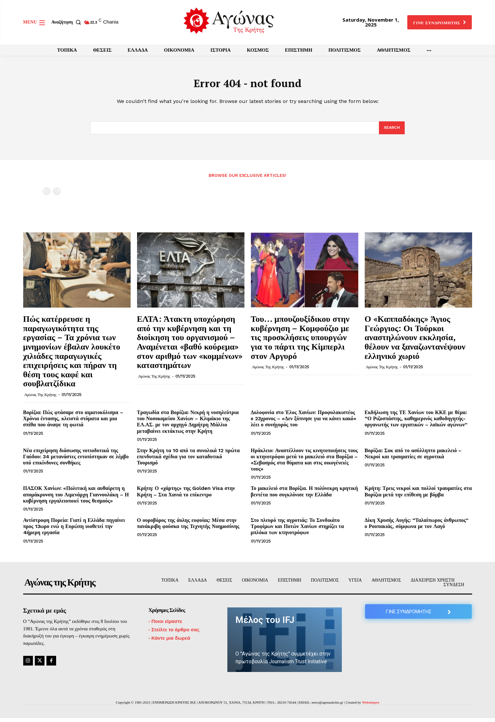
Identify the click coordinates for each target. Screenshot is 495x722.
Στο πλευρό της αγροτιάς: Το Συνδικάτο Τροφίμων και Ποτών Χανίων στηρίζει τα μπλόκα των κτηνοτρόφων (297, 530)
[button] (67, 22)
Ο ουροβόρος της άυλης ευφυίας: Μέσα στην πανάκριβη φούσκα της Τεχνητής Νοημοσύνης (188, 527)
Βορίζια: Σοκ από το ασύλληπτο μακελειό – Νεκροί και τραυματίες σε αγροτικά (413, 457)
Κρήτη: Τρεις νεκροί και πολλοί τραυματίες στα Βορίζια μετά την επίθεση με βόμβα (418, 495)
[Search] (391, 131)
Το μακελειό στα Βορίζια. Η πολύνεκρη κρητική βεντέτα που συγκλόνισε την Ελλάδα (304, 495)
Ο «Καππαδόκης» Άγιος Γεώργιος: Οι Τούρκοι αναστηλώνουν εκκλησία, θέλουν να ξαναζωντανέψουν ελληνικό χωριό (415, 341)
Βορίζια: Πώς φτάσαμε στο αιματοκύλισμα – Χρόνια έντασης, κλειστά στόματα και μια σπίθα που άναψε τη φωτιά (73, 422)
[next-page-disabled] (57, 195)
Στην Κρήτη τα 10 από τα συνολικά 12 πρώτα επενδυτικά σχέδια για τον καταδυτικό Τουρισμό (188, 460)
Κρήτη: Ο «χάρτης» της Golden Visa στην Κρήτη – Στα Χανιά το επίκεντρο (186, 495)
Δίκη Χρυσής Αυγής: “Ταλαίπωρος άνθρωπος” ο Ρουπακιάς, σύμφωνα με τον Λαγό (417, 527)
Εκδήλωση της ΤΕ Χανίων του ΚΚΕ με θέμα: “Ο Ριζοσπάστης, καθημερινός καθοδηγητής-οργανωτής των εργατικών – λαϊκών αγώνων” (416, 422)
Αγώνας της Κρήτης (40, 398)
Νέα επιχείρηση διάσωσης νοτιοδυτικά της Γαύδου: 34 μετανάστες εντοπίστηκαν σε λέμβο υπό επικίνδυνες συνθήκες (76, 460)
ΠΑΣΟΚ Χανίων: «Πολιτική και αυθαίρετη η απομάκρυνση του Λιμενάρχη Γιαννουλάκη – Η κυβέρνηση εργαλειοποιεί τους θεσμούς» (76, 498)
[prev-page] (47, 195)
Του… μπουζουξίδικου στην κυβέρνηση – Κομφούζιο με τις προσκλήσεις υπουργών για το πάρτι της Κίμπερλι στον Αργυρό (300, 341)
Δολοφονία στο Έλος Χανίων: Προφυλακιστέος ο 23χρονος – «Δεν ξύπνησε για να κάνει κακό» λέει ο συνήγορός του (303, 422)
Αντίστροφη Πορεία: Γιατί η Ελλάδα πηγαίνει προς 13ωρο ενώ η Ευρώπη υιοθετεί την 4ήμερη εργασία (74, 530)
